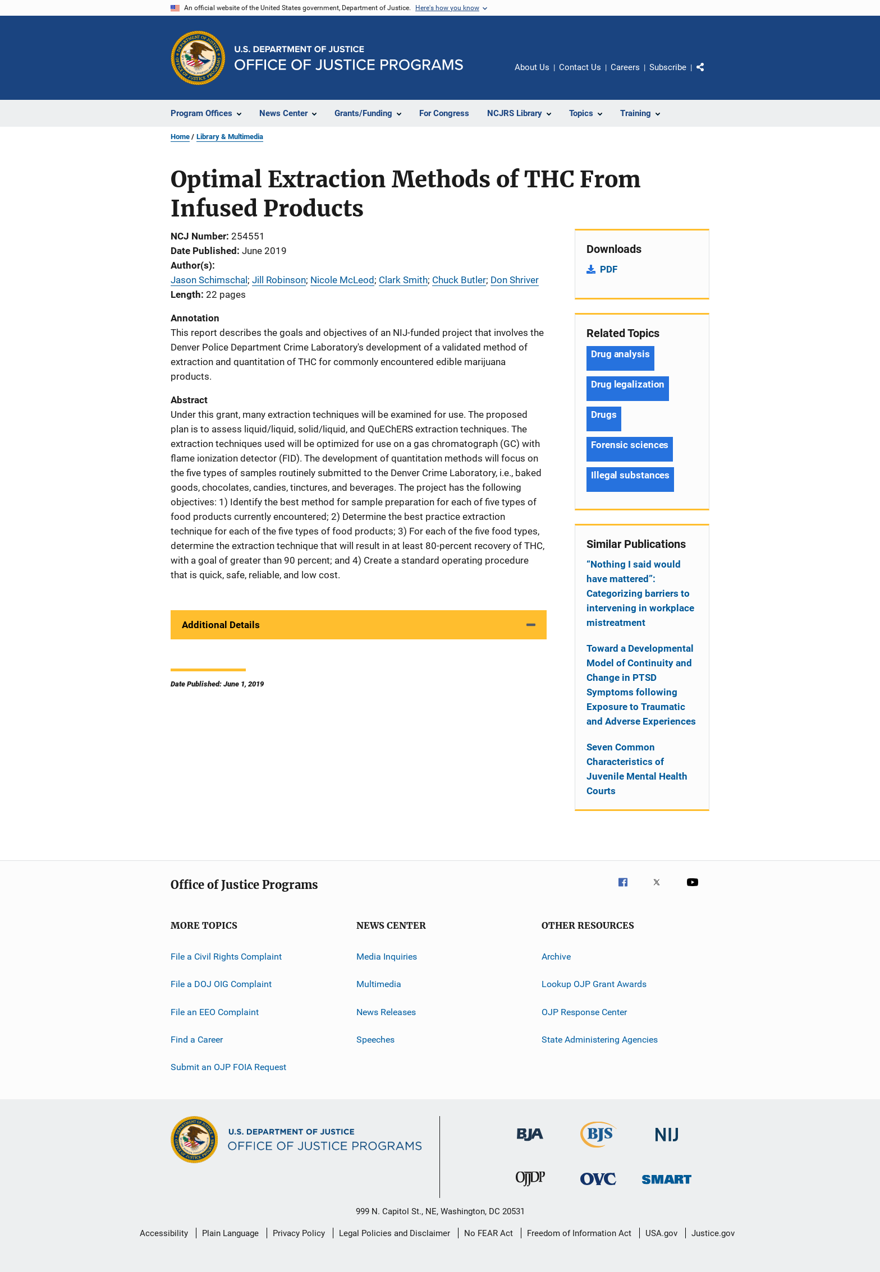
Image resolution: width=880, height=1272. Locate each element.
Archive (556, 956)
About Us (532, 67)
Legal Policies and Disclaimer (394, 1233)
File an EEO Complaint (215, 1012)
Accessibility (164, 1233)
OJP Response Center (584, 1012)
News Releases (386, 1012)
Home (180, 136)
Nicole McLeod (342, 279)
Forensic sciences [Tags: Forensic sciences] (629, 444)
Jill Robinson (279, 279)
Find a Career (197, 1039)
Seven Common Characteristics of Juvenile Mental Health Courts (637, 768)
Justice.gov (713, 1233)
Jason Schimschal (209, 279)
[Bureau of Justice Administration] (530, 1143)
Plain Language (230, 1233)
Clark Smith (403, 279)
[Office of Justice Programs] (198, 57)
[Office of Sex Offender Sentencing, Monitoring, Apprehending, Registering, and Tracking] (666, 1186)
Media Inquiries (386, 956)
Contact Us (580, 67)
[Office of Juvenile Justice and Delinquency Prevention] (530, 1188)
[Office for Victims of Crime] (598, 1187)
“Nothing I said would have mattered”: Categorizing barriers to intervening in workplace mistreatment (640, 593)
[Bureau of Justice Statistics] (598, 1150)
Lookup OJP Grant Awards (594, 984)
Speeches (375, 1039)
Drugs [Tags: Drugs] (604, 414)
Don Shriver (515, 279)
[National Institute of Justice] (667, 1143)
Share (709, 75)
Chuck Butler (459, 279)
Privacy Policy (299, 1233)
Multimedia (378, 984)
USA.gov (661, 1233)
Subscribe (667, 67)
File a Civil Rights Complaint (226, 956)
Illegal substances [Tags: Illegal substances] (630, 475)
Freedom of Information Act (579, 1233)
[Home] (349, 58)
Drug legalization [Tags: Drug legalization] (627, 384)
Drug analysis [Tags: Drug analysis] (620, 354)
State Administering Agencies (600, 1039)
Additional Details (221, 624)
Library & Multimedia (229, 136)
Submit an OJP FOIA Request (228, 1067)
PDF (608, 269)
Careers (625, 67)
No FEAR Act (488, 1233)
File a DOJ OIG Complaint (221, 984)
